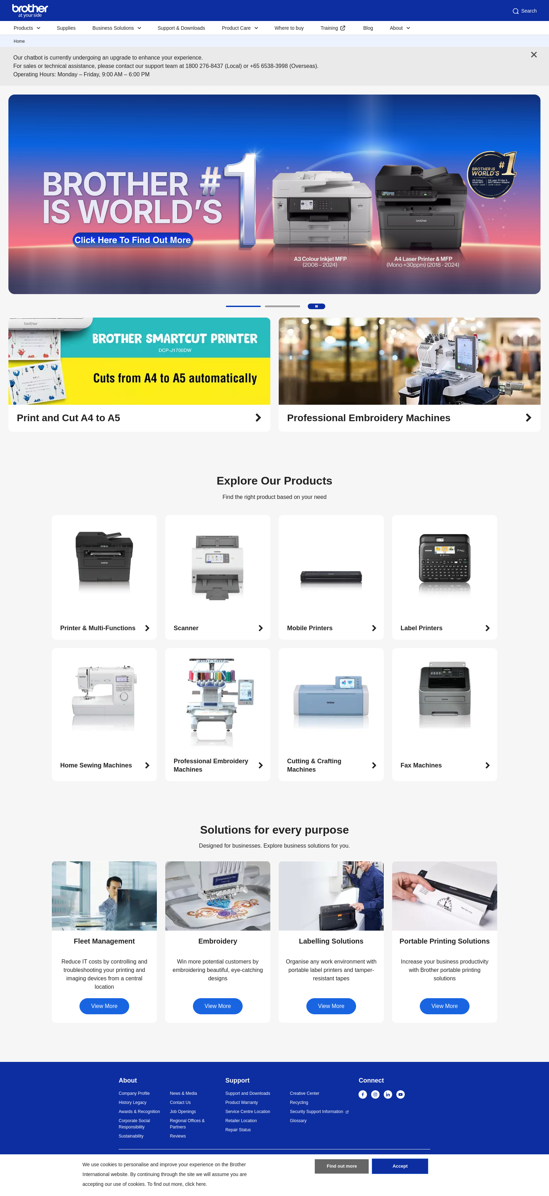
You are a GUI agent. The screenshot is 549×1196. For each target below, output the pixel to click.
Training (329, 28)
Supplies (66, 28)
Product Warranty (241, 1102)
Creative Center (304, 1093)
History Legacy (132, 1102)
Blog (368, 28)
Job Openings (183, 1111)
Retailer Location (241, 1120)
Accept (400, 1169)
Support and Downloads (247, 1093)
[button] (243, 306)
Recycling (299, 1102)
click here (195, 1184)
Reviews (178, 1136)
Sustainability (131, 1136)
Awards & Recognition (139, 1111)
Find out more (342, 1169)
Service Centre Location (247, 1111)
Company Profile (134, 1093)
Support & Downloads (181, 28)
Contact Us (180, 1102)
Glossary (298, 1120)
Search (524, 11)
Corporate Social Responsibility (134, 1123)
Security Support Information (316, 1111)
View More (104, 1006)
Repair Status (238, 1129)
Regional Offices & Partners (187, 1123)
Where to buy (289, 28)
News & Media (183, 1093)
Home (19, 41)
